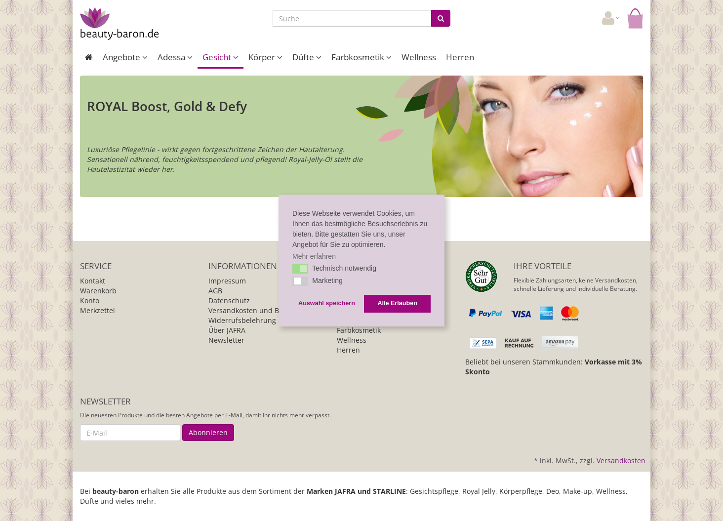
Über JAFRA (226, 330)
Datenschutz (229, 300)
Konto (89, 300)
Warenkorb (98, 290)
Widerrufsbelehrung (242, 320)
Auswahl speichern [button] (326, 303)
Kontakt (92, 280)
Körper (265, 57)
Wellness (419, 57)
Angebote (125, 57)
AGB (215, 290)
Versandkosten (621, 460)
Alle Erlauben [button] (397, 303)
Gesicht (220, 57)
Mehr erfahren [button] (314, 256)
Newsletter (226, 340)
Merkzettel (97, 310)
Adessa (175, 57)
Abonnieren (208, 432)
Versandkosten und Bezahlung (259, 310)
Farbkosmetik (361, 57)
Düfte (306, 57)
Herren (460, 57)
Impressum (227, 280)
